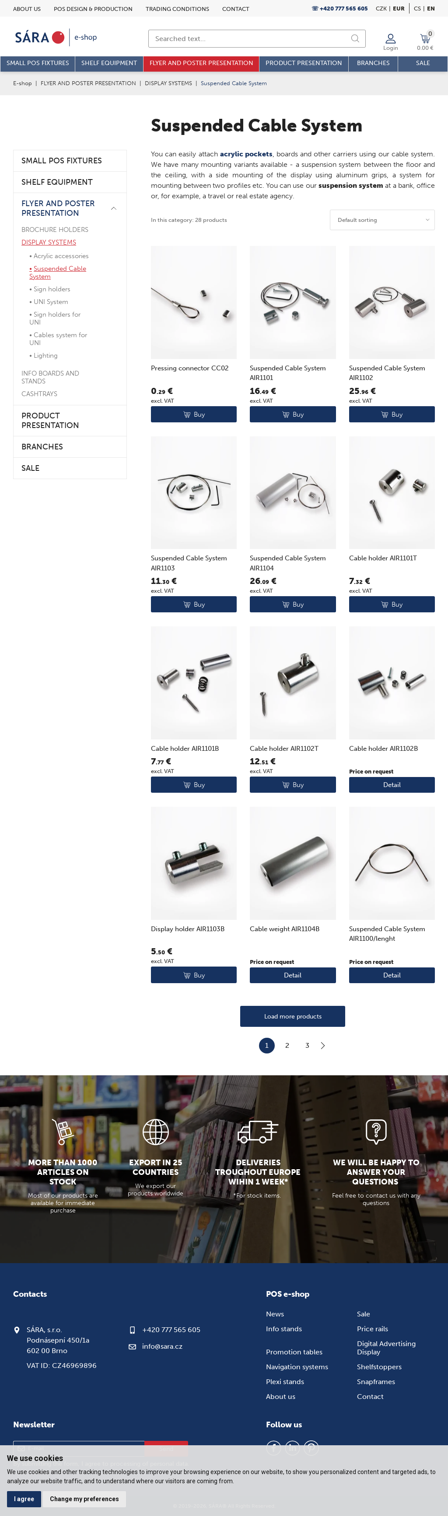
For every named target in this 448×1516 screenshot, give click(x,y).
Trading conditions (177, 9)
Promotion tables (294, 1352)
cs (417, 8)
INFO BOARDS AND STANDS (50, 377)
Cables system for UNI (58, 339)
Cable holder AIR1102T (284, 749)
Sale (363, 1314)
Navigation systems (297, 1367)
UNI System (51, 302)
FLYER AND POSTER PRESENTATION (88, 83)
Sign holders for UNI (54, 318)
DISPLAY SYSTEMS (168, 83)
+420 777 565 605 (171, 1330)
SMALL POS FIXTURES (61, 161)
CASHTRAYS (39, 394)
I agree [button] (24, 1498)
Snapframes (376, 1382)
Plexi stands (285, 1382)
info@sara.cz (162, 1346)
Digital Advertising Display (386, 1348)
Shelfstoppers (379, 1367)
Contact (235, 9)
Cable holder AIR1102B (383, 749)
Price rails (372, 1329)
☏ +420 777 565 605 (340, 8)
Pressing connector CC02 (190, 368)
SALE (30, 468)
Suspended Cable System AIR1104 (288, 563)
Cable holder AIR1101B (185, 749)
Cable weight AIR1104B (285, 929)
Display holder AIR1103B (188, 929)
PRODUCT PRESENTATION (50, 420)
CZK (381, 8)
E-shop (22, 83)
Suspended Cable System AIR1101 (288, 373)
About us (27, 9)
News (275, 1314)
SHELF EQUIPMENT (57, 182)
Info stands (284, 1329)
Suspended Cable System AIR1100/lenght (387, 934)
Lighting (46, 355)
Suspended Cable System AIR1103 (189, 563)
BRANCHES (42, 447)
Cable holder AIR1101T (383, 558)
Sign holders (52, 289)
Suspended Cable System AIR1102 (387, 373)
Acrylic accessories (61, 256)
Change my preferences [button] (84, 1498)
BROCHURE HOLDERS (54, 230)
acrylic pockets (246, 154)
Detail (392, 785)
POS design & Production (93, 9)
